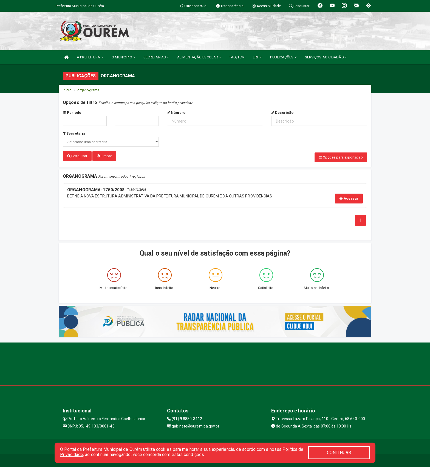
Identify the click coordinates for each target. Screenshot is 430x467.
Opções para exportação (341, 157)
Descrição (282, 113)
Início (67, 90)
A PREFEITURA (90, 57)
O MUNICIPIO (123, 57)
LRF (257, 57)
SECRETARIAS (156, 57)
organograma (88, 90)
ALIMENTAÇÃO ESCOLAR (199, 57)
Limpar (104, 156)
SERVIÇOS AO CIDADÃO (326, 57)
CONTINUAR (339, 452)
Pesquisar (77, 156)
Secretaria (74, 133)
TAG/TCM (237, 57)
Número (176, 113)
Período (72, 113)
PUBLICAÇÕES (283, 57)
